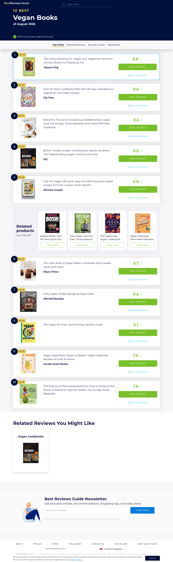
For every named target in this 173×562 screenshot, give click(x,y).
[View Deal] (52, 230)
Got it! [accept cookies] (152, 558)
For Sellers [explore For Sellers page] (120, 544)
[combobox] (86, 4)
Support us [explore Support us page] (97, 544)
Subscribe (142, 510)
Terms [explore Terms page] (55, 544)
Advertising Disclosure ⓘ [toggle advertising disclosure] (56, 549)
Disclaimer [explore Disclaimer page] (75, 544)
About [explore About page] (19, 544)
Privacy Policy (75, 559)
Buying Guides (96, 44)
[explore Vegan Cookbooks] (31, 451)
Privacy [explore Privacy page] (37, 544)
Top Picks (58, 44)
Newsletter (114, 44)
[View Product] (86, 66)
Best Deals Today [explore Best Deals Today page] (147, 544)
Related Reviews (76, 44)
